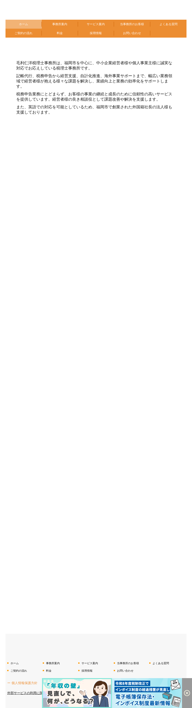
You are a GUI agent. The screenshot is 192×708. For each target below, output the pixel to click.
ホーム (23, 24)
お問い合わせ (132, 33)
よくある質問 (169, 24)
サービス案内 (96, 24)
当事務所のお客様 (132, 24)
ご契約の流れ (23, 33)
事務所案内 (59, 24)
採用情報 (96, 33)
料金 (60, 33)
